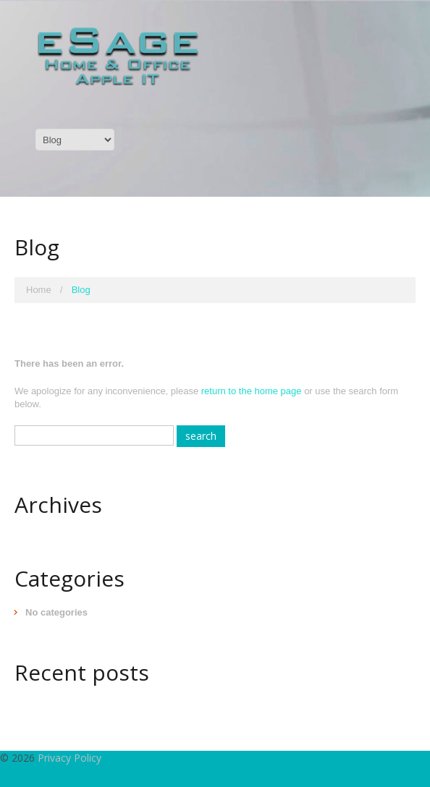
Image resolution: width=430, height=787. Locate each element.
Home (38, 289)
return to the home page (251, 391)
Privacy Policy (69, 758)
